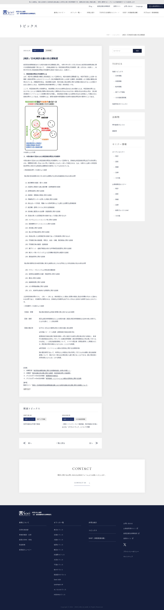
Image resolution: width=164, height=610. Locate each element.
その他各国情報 (120, 98)
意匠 (116, 163)
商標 (116, 168)
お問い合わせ (128, 6)
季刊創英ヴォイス (118, 125)
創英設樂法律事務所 (103, 6)
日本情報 (48, 50)
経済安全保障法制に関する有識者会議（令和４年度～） (52, 370)
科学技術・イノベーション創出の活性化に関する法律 (63, 378)
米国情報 (118, 81)
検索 (137, 51)
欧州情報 (118, 87)
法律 (116, 174)
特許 (116, 158)
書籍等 (114, 132)
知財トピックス (38, 50)
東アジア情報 (120, 92)
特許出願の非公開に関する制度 (42, 373)
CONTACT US (80, 483)
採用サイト (117, 6)
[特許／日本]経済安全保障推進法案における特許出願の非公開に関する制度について (59, 385)
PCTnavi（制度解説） (152, 12)
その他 (117, 179)
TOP (108, 35)
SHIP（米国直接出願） (131, 12)
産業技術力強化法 (52, 376)
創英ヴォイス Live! (122, 212)
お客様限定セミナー (119, 186)
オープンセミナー (118, 153)
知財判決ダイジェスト (120, 104)
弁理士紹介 (91, 12)
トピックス (115, 35)
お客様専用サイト (157, 6)
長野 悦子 (27, 389)
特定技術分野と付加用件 (62, 373)
